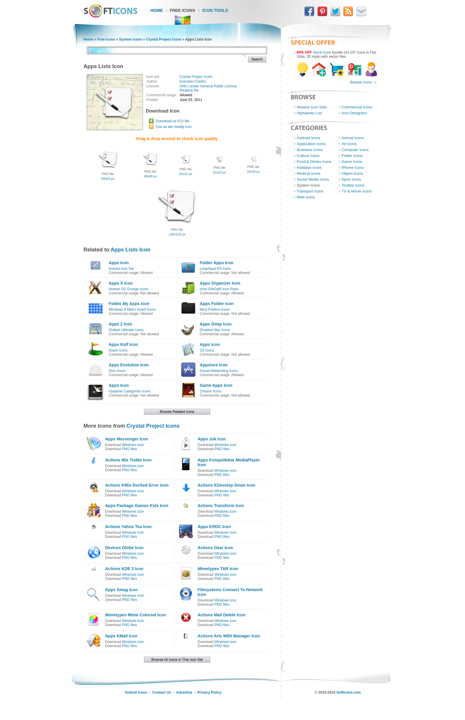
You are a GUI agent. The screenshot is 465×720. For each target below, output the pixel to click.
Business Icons (310, 149)
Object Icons (352, 173)
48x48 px (150, 176)
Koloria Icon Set (121, 269)
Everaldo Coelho (193, 81)
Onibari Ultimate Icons (126, 330)
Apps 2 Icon (120, 324)
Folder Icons (352, 155)
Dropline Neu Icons (215, 330)
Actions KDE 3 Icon (124, 568)
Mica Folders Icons (215, 309)
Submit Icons (136, 692)
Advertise (184, 692)
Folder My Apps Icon (129, 303)
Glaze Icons (118, 350)
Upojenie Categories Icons (130, 391)
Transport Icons (310, 191)
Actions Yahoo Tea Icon (128, 526)
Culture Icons (308, 155)
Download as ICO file (172, 121)
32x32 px (185, 174)
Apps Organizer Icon (220, 283)
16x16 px (253, 171)
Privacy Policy (210, 692)
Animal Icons (353, 138)
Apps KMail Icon (121, 636)
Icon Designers (354, 113)
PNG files (129, 449)
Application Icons (311, 144)
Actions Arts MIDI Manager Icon (229, 636)
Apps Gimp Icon (216, 324)
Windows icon (133, 445)
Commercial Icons (357, 107)
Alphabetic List (309, 113)
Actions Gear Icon (215, 547)
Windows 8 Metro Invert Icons (132, 309)
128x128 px (176, 234)
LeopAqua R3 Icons (215, 269)
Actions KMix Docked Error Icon (137, 485)
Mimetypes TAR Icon (218, 568)
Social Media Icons (313, 179)
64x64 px (107, 178)
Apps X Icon (121, 283)
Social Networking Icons (219, 371)
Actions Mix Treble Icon (128, 460)
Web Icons (306, 197)
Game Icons (352, 161)
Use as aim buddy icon (174, 127)
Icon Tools (215, 10)
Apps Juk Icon (212, 439)
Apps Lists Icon (130, 250)
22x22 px (219, 172)
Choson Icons (211, 391)
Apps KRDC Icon (214, 526)
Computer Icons (355, 149)
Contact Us (161, 692)
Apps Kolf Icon (123, 344)
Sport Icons (351, 179)
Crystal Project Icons (163, 39)
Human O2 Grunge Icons (128, 289)
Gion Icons (117, 371)
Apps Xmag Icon (121, 589)
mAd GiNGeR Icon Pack (219, 289)
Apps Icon (119, 262)
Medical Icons (308, 173)
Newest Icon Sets (312, 107)
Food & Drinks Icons (314, 161)
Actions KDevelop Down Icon (226, 485)
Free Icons (182, 10)
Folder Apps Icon (217, 262)
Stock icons (322, 52)
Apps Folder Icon (217, 303)
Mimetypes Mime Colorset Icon (135, 614)
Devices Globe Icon (124, 547)
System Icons (130, 39)
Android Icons (309, 138)
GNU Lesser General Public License (208, 86)
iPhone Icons (353, 167)
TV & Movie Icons (357, 191)
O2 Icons (207, 350)
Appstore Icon (214, 365)
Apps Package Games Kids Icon (136, 505)
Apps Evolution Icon (129, 365)
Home (156, 10)
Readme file (189, 90)
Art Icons (349, 144)
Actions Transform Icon (221, 505)
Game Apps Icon (216, 385)
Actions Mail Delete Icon (221, 614)
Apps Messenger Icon (126, 439)
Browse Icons (361, 82)
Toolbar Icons (353, 185)
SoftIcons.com (348, 692)
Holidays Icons (309, 167)
